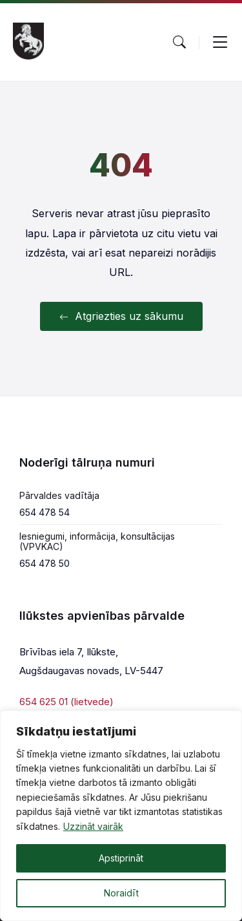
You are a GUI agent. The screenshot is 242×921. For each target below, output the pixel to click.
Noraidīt (121, 892)
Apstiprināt (121, 857)
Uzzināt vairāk (93, 826)
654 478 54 (44, 512)
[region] (121, 815)
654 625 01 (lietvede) (66, 701)
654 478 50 (44, 563)
